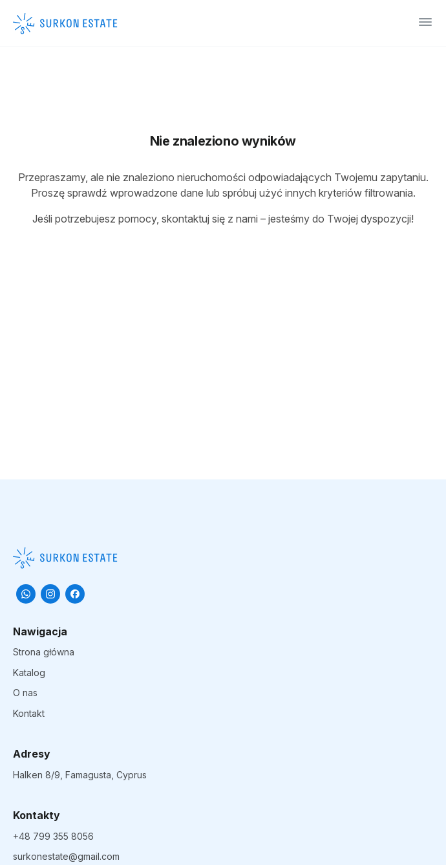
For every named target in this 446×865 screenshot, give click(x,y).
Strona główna (43, 651)
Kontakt (29, 713)
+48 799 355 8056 (53, 836)
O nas (25, 692)
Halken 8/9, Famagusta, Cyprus (80, 774)
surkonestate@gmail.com (66, 856)
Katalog (29, 672)
